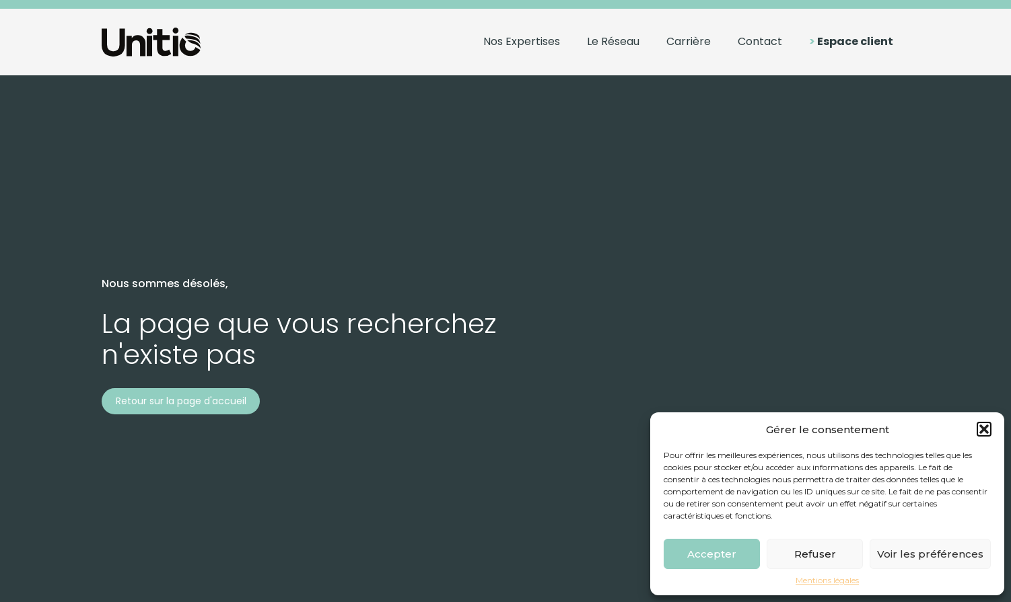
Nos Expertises (521, 41)
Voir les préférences (930, 554)
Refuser (815, 554)
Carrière (688, 41)
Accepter (711, 554)
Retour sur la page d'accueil (181, 401)
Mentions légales (827, 580)
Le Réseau (613, 41)
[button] (984, 429)
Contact (760, 41)
